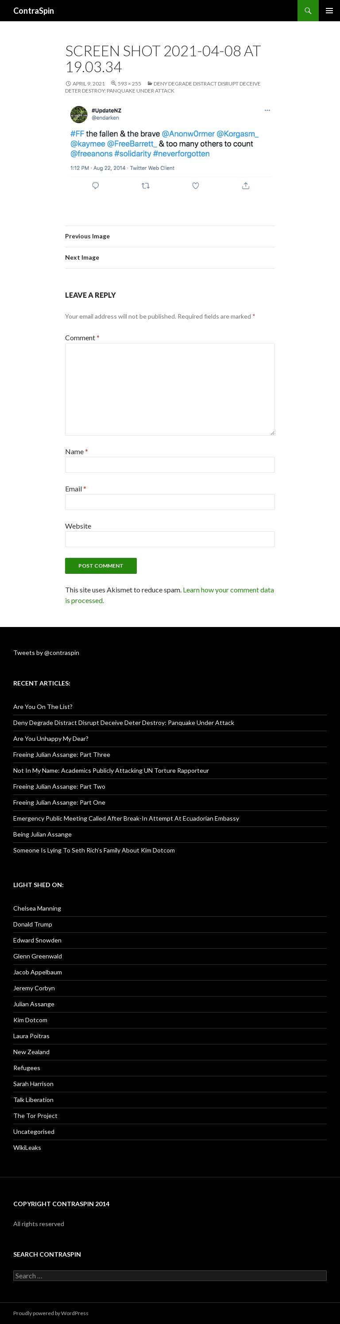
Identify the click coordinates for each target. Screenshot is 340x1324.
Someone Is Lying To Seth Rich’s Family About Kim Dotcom (94, 850)
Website (78, 526)
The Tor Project (35, 1115)
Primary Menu (329, 10)
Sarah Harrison (33, 1083)
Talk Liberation (33, 1099)
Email (75, 488)
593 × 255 (129, 83)
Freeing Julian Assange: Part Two (59, 786)
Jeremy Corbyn (34, 988)
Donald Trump (32, 924)
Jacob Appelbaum (37, 972)
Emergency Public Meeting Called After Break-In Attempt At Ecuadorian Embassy (126, 818)
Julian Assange (33, 1004)
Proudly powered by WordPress (51, 1313)
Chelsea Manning (37, 908)
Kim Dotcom (30, 1020)
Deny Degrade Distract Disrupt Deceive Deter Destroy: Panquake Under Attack (163, 87)
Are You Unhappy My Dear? (51, 738)
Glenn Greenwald (37, 956)
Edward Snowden (37, 940)
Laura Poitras (31, 1036)
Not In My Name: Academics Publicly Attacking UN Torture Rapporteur (111, 770)
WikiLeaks (27, 1147)
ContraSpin (33, 11)
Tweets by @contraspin (46, 652)
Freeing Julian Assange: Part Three (61, 754)
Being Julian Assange (42, 834)
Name (76, 451)
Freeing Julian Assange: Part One (59, 802)
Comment (82, 337)
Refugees (26, 1067)
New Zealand (31, 1051)
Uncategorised (33, 1131)
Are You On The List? (43, 706)
